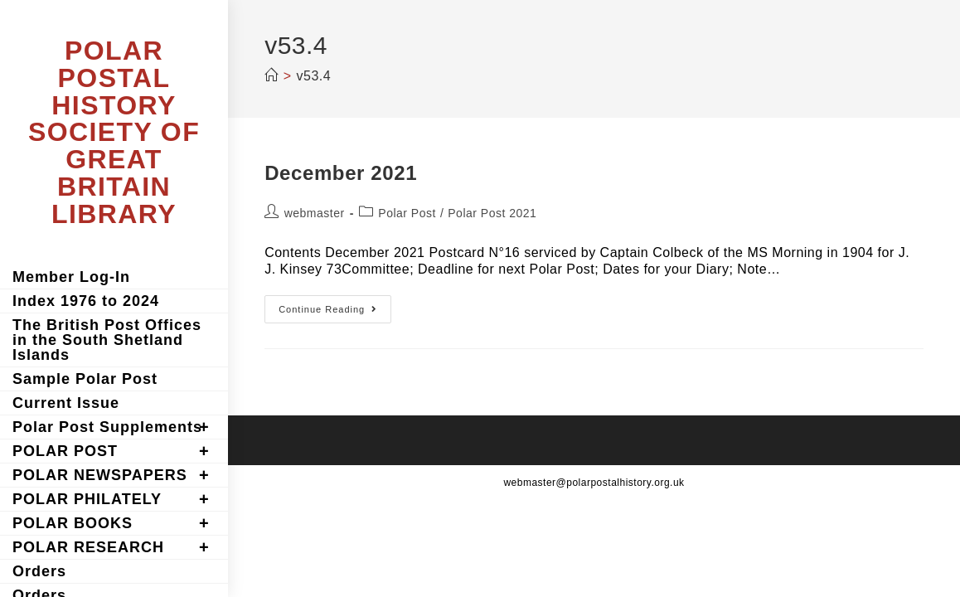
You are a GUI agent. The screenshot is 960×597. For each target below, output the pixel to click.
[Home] (271, 76)
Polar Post (407, 213)
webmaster (314, 213)
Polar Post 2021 (492, 213)
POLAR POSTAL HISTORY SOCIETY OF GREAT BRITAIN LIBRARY (114, 132)
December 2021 (340, 173)
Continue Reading (335, 313)
